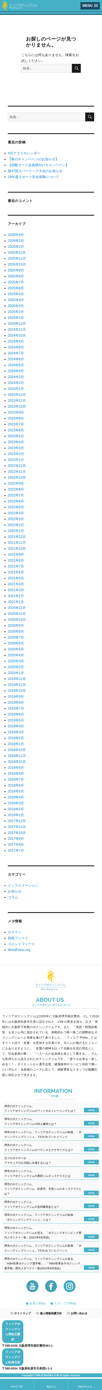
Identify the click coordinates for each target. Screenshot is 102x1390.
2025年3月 (16, 306)
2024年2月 (16, 383)
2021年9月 (16, 554)
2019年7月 (16, 708)
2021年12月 (17, 537)
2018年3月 (16, 803)
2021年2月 (16, 596)
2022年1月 (16, 531)
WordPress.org (19, 950)
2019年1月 (16, 744)
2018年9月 (16, 767)
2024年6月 (16, 359)
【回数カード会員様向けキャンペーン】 (38, 165)
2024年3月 (16, 377)
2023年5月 (16, 436)
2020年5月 (16, 649)
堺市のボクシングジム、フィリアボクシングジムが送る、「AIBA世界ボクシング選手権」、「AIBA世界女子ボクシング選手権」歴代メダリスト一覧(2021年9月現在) (51, 1263)
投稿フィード (18, 938)
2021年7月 (16, 566)
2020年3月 (16, 661)
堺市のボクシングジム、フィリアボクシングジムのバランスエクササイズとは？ (51, 1147)
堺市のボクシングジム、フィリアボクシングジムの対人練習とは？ (51, 1121)
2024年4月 (16, 371)
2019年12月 (17, 679)
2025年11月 (17, 258)
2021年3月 (16, 590)
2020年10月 (17, 619)
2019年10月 (17, 690)
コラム (13, 897)
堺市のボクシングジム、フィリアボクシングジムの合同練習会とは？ (51, 1204)
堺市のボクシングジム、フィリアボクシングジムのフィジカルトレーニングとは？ (51, 1109)
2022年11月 (17, 471)
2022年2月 (16, 525)
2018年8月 (16, 773)
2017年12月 (17, 821)
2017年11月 (17, 827)
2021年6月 (16, 572)
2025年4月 (16, 300)
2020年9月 (16, 625)
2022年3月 (16, 519)
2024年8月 (16, 347)
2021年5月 (16, 578)
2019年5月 (16, 720)
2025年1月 (16, 317)
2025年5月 (16, 294)
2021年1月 (16, 602)
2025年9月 (16, 270)
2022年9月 (16, 483)
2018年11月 (17, 756)
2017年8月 (16, 844)
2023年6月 (16, 430)
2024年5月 (16, 365)
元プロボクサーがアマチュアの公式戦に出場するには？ (51, 1161)
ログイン (14, 932)
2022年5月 (16, 507)
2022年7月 (16, 495)
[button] (90, 5)
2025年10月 (17, 264)
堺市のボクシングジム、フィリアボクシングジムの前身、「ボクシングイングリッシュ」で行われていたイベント (51, 1135)
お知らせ (14, 891)
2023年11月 (17, 400)
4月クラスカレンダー (24, 153)
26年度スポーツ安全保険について (33, 177)
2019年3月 (16, 732)
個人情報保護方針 (49, 1313)
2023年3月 (16, 448)
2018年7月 (16, 779)
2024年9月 (16, 341)
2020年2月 (16, 667)
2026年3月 (16, 241)
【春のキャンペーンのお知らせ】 (33, 159)
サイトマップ (20, 1313)
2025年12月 (17, 252)
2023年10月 (17, 406)
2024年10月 (17, 335)
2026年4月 (16, 235)
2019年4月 (16, 726)
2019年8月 (16, 702)
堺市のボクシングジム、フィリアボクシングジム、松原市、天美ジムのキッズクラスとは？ (51, 1189)
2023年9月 (16, 412)
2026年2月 (16, 246)
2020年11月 (17, 613)
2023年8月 (16, 418)
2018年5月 (16, 791)
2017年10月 (17, 833)
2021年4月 (16, 584)
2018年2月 (16, 809)
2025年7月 (16, 282)
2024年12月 (17, 323)
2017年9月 (16, 838)
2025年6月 (16, 288)
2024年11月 (17, 329)
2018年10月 (17, 762)
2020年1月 (16, 673)
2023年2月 (16, 454)
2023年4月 (16, 442)
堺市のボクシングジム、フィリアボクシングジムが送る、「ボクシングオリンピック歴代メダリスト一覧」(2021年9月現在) (51, 1232)
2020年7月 (16, 637)
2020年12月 (17, 608)
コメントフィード (21, 944)
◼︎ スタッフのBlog (63, 1303)
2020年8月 (16, 631)
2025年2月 (16, 312)
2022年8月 (16, 489)
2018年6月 (16, 785)
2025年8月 (16, 276)
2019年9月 (16, 696)
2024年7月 (16, 353)
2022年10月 (17, 477)
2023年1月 (16, 460)
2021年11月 (17, 542)
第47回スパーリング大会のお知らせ (35, 171)
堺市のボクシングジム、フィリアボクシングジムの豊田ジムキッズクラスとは (51, 1173)
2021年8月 (16, 560)
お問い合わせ (77, 1313)
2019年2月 (16, 738)
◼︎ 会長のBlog (35, 1303)
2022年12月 (17, 465)
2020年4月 (16, 655)
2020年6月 (16, 643)
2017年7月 (16, 850)
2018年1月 (16, 815)
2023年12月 (17, 394)
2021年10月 (17, 548)
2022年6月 (16, 501)
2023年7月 (16, 424)
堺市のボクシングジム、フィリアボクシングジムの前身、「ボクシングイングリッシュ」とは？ (51, 1217)
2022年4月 (16, 513)
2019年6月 (16, 714)
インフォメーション (23, 885)
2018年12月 (17, 750)
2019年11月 (17, 685)
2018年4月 (16, 797)
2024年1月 (16, 389)
